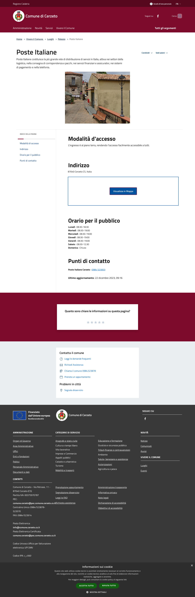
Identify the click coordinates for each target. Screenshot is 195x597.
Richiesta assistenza (65, 503)
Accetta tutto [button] (86, 585)
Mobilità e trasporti (65, 470)
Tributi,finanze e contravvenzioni (114, 450)
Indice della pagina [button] (28, 134)
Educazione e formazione (110, 440)
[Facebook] (153, 16)
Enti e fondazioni (21, 456)
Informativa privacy (107, 492)
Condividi (147, 53)
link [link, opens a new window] (125, 579)
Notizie (144, 441)
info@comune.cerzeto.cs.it (26, 527)
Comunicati (146, 446)
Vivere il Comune (35, 39)
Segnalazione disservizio (67, 492)
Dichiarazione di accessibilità (112, 503)
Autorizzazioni (105, 464)
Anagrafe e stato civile (66, 441)
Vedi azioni (162, 53)
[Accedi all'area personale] (160, 3)
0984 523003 (98, 269)
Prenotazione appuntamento (69, 487)
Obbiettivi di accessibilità (110, 508)
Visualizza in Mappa (123, 191)
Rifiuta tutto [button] (109, 585)
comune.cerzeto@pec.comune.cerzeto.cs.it (34, 503)
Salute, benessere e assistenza (113, 459)
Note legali (103, 497)
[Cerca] (178, 16)
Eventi (144, 470)
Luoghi (50, 39)
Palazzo (61, 39)
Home (19, 39)
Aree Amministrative (23, 446)
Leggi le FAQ (62, 497)
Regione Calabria (21, 3)
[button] (97, 592)
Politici (16, 461)
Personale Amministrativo (25, 467)
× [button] (192, 566)
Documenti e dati (21, 472)
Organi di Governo (22, 441)
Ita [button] (178, 3)
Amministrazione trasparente (112, 487)
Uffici (15, 451)
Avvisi (144, 451)
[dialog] (97, 580)
